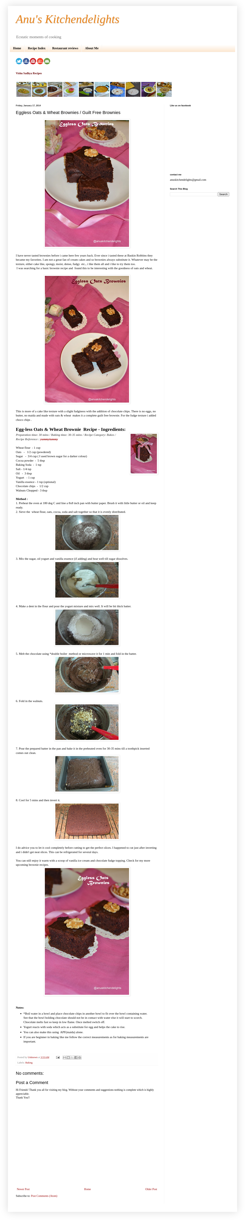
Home (17, 48)
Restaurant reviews (65, 48)
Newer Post (23, 1189)
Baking (28, 1062)
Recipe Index (36, 48)
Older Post (151, 1189)
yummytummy (49, 439)
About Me (92, 48)
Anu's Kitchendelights (67, 19)
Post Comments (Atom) (44, 1195)
